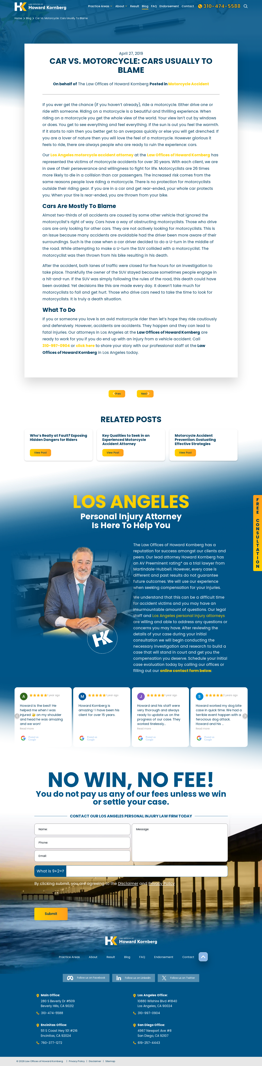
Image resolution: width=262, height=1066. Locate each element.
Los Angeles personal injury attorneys (188, 615)
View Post (40, 452)
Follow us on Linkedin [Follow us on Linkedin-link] (134, 978)
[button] (245, 715)
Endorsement (169, 6)
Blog (145, 6)
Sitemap (110, 1061)
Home (18, 18)
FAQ (154, 6)
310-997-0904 (149, 1013)
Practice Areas (98, 6)
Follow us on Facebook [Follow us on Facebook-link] (86, 978)
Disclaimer (128, 883)
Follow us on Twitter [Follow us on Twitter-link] (178, 978)
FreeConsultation (257, 533)
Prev (117, 393)
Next (145, 393)
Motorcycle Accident (188, 84)
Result (134, 6)
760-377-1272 (51, 1043)
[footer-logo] (131, 940)
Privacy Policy (161, 883)
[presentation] (61, 897)
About (119, 6)
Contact (188, 6)
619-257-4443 (149, 1043)
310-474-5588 (52, 1013)
